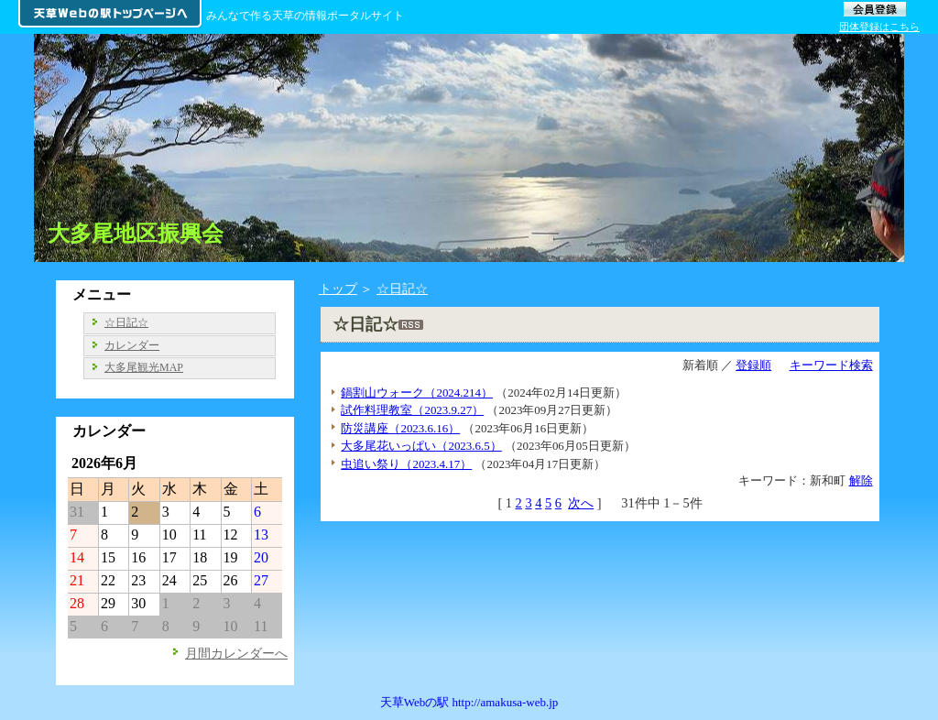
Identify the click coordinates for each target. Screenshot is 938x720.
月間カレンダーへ (236, 653)
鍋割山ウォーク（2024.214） (417, 392)
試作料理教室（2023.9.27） (412, 410)
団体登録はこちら (879, 26)
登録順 (753, 365)
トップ (338, 288)
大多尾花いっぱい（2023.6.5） (421, 446)
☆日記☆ (402, 288)
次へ (581, 503)
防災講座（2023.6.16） (400, 428)
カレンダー (131, 345)
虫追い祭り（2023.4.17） (406, 464)
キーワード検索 (831, 365)
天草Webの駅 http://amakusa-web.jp (469, 702)
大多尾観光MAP (143, 367)
